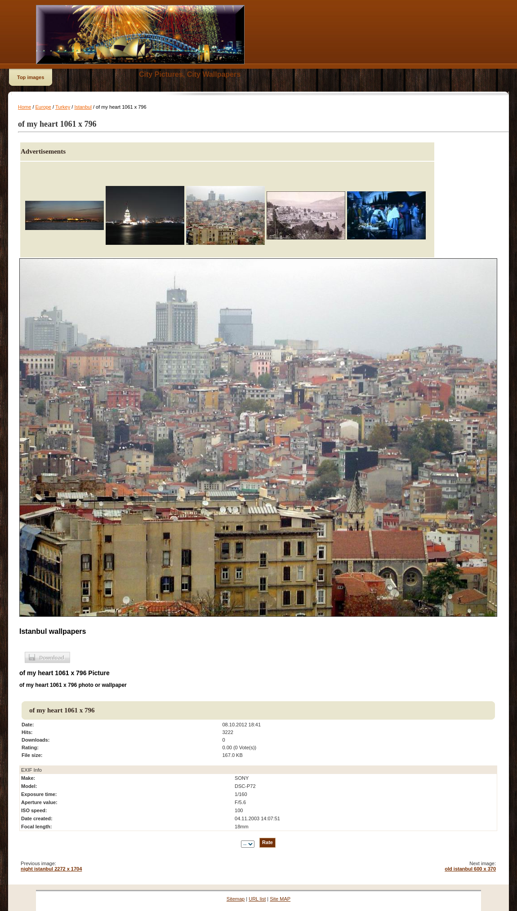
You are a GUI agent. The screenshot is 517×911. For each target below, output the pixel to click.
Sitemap (236, 899)
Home (24, 107)
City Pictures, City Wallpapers (190, 74)
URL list (257, 899)
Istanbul (83, 107)
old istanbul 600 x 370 (470, 868)
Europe (43, 107)
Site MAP (280, 899)
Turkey (62, 107)
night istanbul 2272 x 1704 (51, 868)
